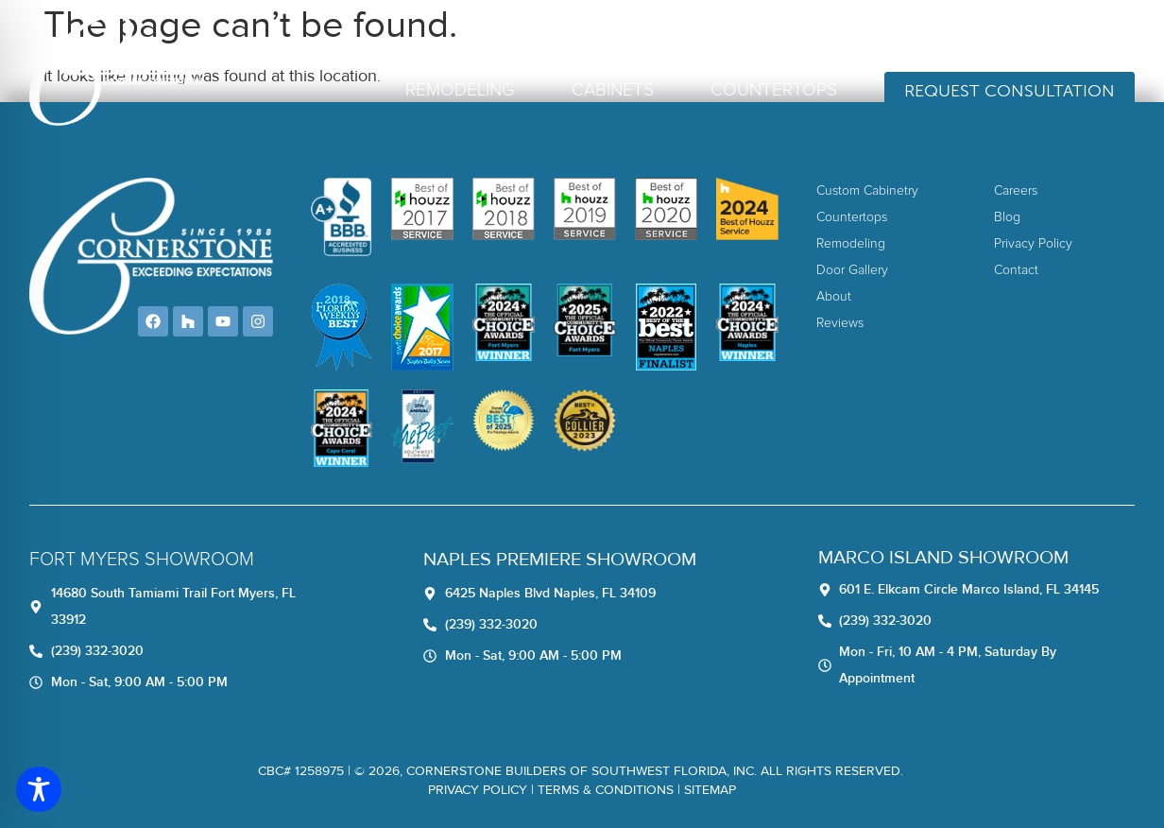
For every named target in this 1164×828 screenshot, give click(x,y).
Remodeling (460, 90)
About (634, 39)
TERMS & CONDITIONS (606, 790)
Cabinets (613, 90)
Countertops (773, 90)
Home (568, 39)
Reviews (708, 39)
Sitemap (710, 790)
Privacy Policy (477, 790)
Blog (861, 39)
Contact (933, 39)
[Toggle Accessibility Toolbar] (38, 789)
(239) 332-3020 (1064, 39)
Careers (790, 39)
